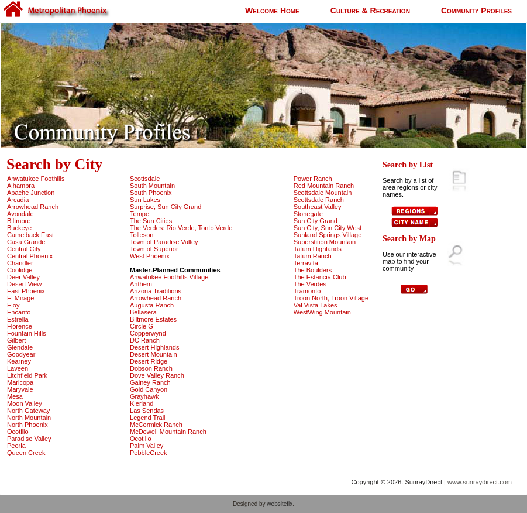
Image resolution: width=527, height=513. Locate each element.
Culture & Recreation (370, 10)
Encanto (18, 312)
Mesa (15, 396)
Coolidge (19, 269)
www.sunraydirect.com (479, 481)
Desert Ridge (148, 361)
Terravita (306, 262)
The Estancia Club (320, 277)
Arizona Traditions (155, 291)
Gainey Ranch (150, 382)
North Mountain (29, 417)
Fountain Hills (26, 333)
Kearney (19, 361)
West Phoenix (150, 255)
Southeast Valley (318, 206)
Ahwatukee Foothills (35, 178)
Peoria (16, 445)
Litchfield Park (27, 375)
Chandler (20, 262)
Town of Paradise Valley (164, 241)
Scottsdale (145, 178)
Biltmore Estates (153, 319)
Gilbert (16, 340)
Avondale (20, 213)
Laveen (17, 368)
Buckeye (19, 227)
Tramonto (307, 291)
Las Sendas (147, 410)
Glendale (20, 347)
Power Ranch (313, 178)
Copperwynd (148, 333)
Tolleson (141, 234)
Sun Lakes (145, 199)
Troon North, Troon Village (331, 298)
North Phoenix (27, 424)
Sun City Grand (315, 220)
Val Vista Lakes (315, 305)
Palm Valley (146, 445)
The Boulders (313, 269)
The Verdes (310, 284)
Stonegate (308, 213)
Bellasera (143, 312)
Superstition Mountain (325, 241)
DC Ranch (145, 340)
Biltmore (18, 220)
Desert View (24, 284)
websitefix (279, 504)
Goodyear (21, 354)
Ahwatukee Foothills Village (169, 277)
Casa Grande (26, 241)
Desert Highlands (154, 347)
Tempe (139, 213)
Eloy (13, 305)
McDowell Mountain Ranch (168, 431)
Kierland (141, 403)
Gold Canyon (148, 389)
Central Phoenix (30, 255)
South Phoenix (151, 192)
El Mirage (20, 298)
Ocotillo (18, 431)
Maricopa (20, 382)
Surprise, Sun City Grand (165, 206)
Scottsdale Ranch (319, 199)
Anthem (141, 284)
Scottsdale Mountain (323, 192)
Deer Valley (23, 277)
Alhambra (21, 185)
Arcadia (18, 199)
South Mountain (152, 185)
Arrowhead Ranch (32, 206)
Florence (19, 326)
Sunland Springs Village (328, 234)
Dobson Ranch (151, 368)
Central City (23, 248)
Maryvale (20, 389)
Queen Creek (26, 452)
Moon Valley (24, 403)
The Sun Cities (151, 220)
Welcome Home (272, 10)
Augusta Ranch (152, 305)
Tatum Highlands (318, 248)
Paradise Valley (29, 438)
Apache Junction (30, 192)
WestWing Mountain (322, 312)
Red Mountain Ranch (324, 185)
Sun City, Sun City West (327, 227)
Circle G (141, 326)
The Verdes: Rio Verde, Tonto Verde (181, 227)
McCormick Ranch (156, 424)
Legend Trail (148, 417)
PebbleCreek (148, 452)
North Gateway (28, 410)
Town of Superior (154, 248)
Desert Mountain (153, 354)
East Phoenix (26, 291)
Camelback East (30, 234)
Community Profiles (476, 10)
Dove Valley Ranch (157, 375)
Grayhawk (144, 396)
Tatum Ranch (313, 255)
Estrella (18, 319)
